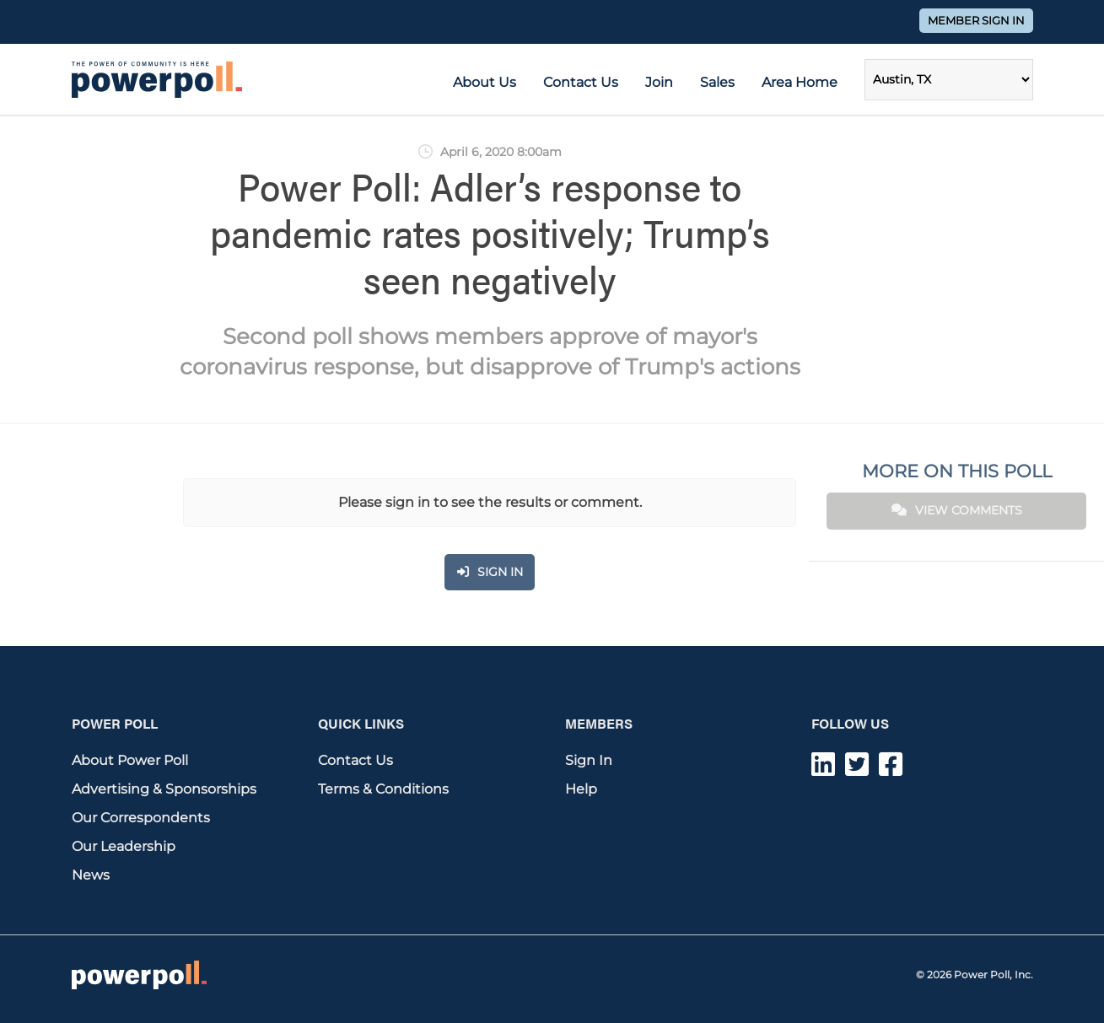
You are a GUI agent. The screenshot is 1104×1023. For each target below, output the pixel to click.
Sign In (588, 760)
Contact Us (580, 82)
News (91, 875)
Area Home (799, 82)
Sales (717, 82)
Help (581, 789)
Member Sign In (976, 20)
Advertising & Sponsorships (164, 789)
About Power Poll (130, 760)
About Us (484, 82)
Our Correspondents (141, 818)
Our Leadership (123, 846)
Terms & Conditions (383, 789)
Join (659, 82)
